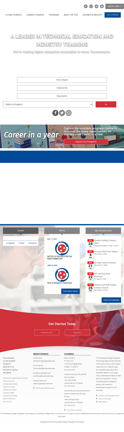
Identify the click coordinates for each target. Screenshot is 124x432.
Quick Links (115, 6)
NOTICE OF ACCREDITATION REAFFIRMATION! (59, 257)
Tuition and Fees (9, 387)
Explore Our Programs (86, 141)
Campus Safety (8, 393)
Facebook (32, 243)
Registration (62, 96)
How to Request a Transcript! (59, 283)
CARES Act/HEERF (10, 390)
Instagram (10, 243)
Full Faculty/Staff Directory (45, 388)
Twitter (21, 243)
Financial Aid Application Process (15, 378)
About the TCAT (71, 15)
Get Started (112, 15)
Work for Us (7, 402)
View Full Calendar (111, 300)
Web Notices (102, 402)
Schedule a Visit (46, 332)
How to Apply (62, 80)
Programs (54, 15)
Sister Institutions (9, 399)
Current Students (35, 15)
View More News (70, 291)
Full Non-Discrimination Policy (108, 396)
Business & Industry (92, 15)
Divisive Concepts (104, 399)
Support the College (10, 396)
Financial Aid (62, 88)
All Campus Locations (74, 410)
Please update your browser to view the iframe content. (103, 266)
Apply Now (77, 332)
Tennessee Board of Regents (64, 413)
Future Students (14, 15)
